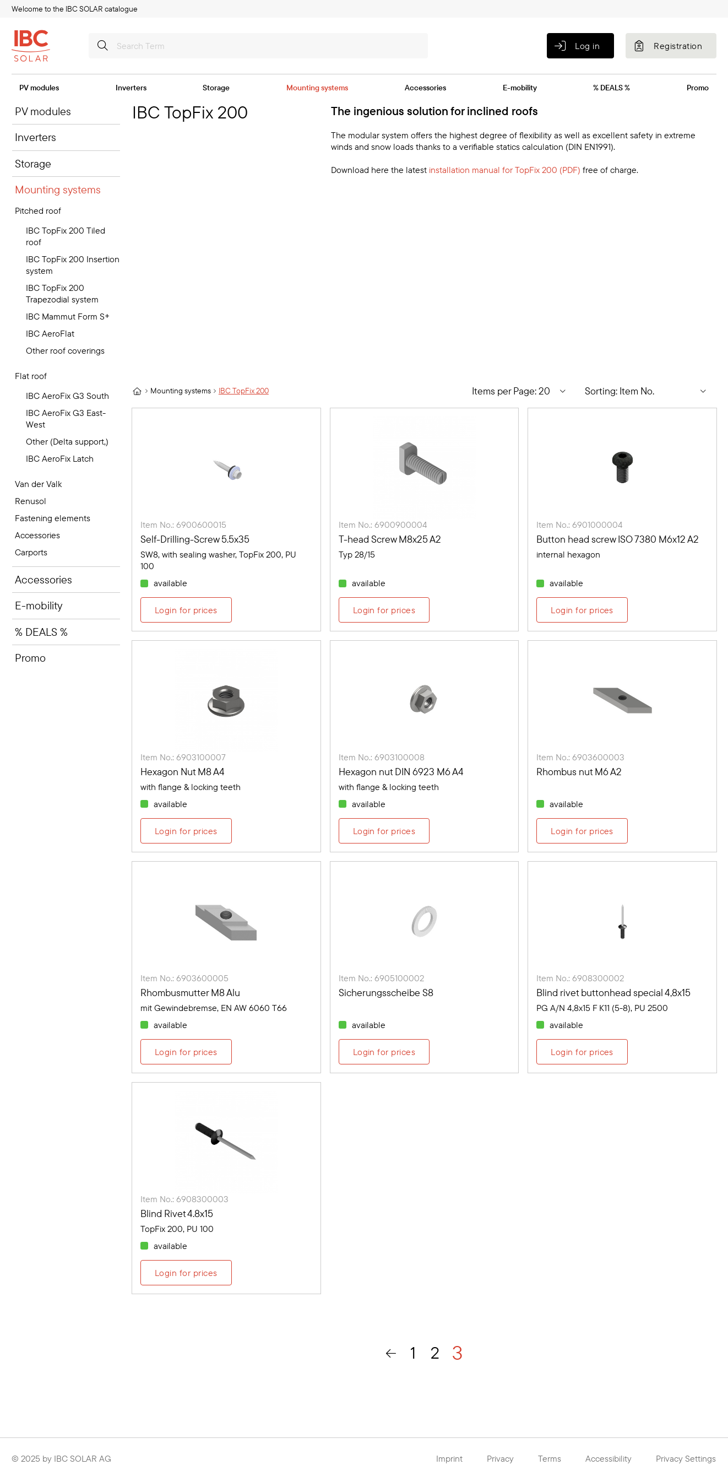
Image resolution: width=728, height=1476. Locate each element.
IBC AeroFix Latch (60, 458)
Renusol (30, 500)
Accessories (425, 88)
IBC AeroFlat (50, 333)
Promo (698, 88)
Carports (31, 552)
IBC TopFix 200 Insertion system (72, 264)
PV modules (39, 88)
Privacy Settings (686, 1458)
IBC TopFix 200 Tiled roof (65, 236)
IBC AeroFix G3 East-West (66, 418)
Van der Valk (38, 483)
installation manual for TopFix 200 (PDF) (504, 169)
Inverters (131, 88)
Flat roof (31, 375)
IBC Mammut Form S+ (68, 316)
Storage (216, 88)
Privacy (500, 1458)
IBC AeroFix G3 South (67, 395)
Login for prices (186, 609)
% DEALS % (611, 88)
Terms (549, 1458)
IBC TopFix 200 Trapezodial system (62, 293)
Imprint (449, 1458)
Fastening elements (52, 517)
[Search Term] (258, 45)
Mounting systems (317, 88)
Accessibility (608, 1458)
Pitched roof (38, 210)
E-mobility (520, 88)
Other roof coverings (65, 350)
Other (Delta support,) (67, 441)
